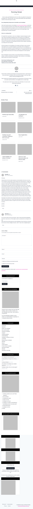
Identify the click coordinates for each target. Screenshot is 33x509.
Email (3, 253)
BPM (4, 408)
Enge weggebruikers (23, 134)
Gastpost (3, 332)
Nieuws (3, 343)
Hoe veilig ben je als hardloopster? (8, 357)
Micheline (7, 213)
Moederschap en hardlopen (7, 340)
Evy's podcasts (6, 396)
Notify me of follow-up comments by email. (10, 261)
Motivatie (3, 341)
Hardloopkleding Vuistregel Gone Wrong (9, 358)
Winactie (3, 348)
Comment (4, 235)
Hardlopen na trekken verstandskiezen (10, 402)
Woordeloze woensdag (6, 350)
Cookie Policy (12, 476)
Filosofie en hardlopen (6, 331)
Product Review (5, 344)
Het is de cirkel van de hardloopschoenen (24, 92)
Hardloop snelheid (6, 393)
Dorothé (6, 174)
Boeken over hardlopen (6, 328)
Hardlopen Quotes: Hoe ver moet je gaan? (9, 367)
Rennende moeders (5, 347)
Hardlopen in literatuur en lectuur (8, 337)
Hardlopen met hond (7, 401)
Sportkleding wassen (7, 404)
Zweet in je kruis (6, 399)
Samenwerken (9, 504)
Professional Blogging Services (23, 506)
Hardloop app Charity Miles (8, 114)
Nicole (16, 71)
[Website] (16, 259)
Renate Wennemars (6, 405)
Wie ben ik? (4, 504)
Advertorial (4, 325)
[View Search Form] (16, 1)
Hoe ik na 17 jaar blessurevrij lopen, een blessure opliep (23, 158)
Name (3, 249)
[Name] (16, 249)
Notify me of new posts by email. (8, 263)
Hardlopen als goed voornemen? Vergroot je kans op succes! (7, 136)
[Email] (16, 254)
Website (3, 258)
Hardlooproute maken (7, 398)
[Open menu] (16, 6)
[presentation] (8, 107)
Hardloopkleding (5, 335)
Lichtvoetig (4, 338)
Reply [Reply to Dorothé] (3, 208)
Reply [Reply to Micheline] (3, 225)
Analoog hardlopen (5, 362)
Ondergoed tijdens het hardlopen (8, 91)
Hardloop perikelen (5, 334)
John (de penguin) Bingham (22, 25)
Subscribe (5, 283)
